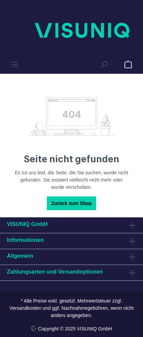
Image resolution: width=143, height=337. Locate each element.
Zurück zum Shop (71, 203)
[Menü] (15, 64)
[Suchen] (104, 64)
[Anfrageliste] (116, 61)
